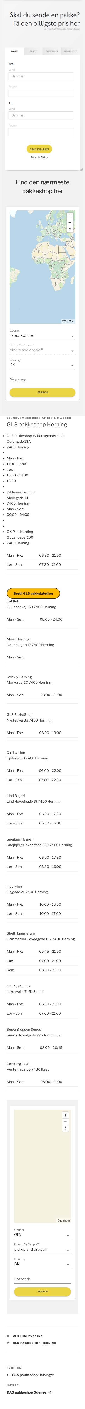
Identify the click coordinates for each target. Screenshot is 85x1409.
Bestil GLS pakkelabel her (33, 593)
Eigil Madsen (59, 418)
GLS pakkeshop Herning (35, 1343)
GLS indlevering (28, 1336)
